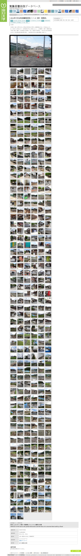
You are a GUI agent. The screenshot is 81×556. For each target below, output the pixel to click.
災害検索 (19, 14)
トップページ (12, 14)
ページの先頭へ (76, 551)
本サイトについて (53, 1)
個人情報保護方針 (44, 553)
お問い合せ (75, 1)
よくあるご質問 (68, 1)
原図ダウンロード (23, 540)
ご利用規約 (61, 1)
